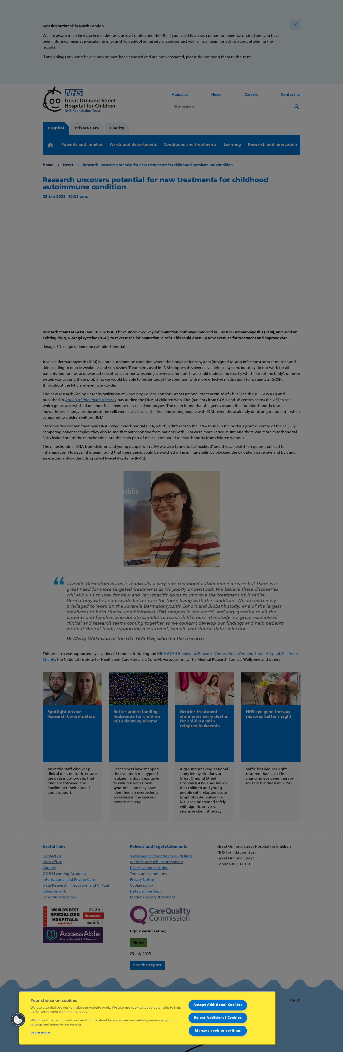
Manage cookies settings (218, 1031)
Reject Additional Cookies (218, 1018)
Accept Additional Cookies (217, 1005)
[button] (18, 1019)
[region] (147, 1017)
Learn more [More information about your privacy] (40, 1032)
